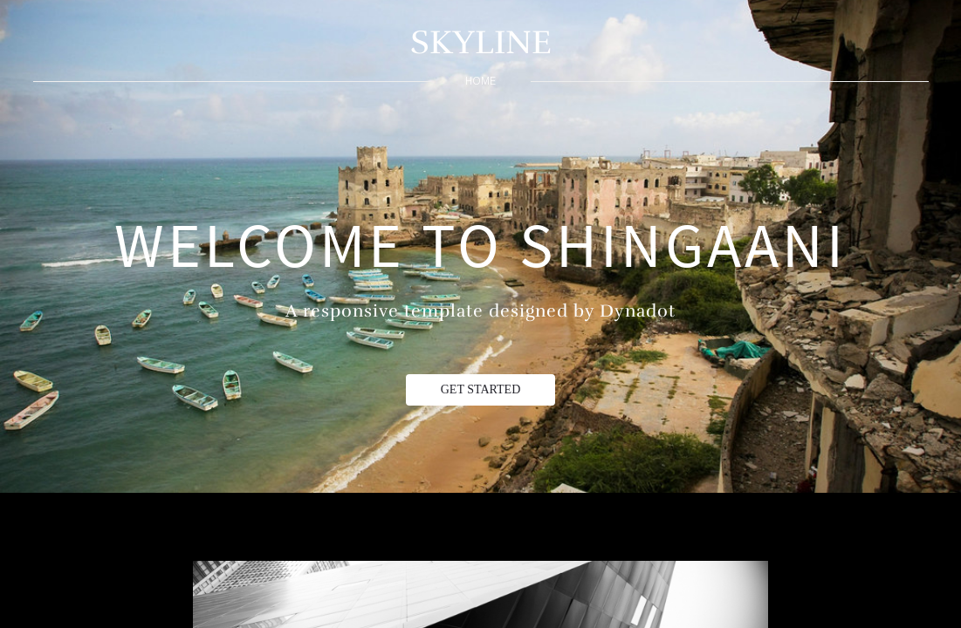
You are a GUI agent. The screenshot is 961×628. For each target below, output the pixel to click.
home (480, 80)
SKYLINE (481, 42)
